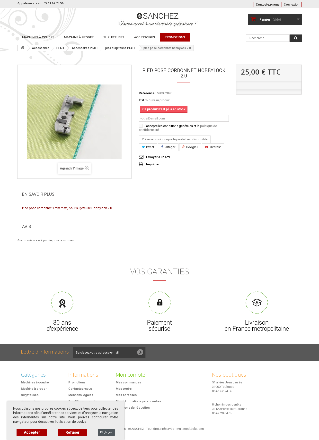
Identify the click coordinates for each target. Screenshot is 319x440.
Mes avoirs (124, 388)
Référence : (147, 93)
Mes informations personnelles (138, 401)
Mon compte (130, 374)
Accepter (32, 432)
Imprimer (153, 164)
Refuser (72, 432)
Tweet (148, 147)
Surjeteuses (113, 37)
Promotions (76, 382)
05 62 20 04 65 (222, 413)
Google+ (190, 147)
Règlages (106, 432)
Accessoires (144, 37)
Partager (168, 147)
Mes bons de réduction (133, 407)
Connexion (291, 4)
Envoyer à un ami (158, 157)
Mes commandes (128, 382)
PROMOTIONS (175, 37)
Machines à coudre (38, 37)
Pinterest (213, 147)
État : (142, 100)
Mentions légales (80, 395)
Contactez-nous (267, 4)
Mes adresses (126, 395)
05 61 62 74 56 (222, 391)
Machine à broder (79, 37)
